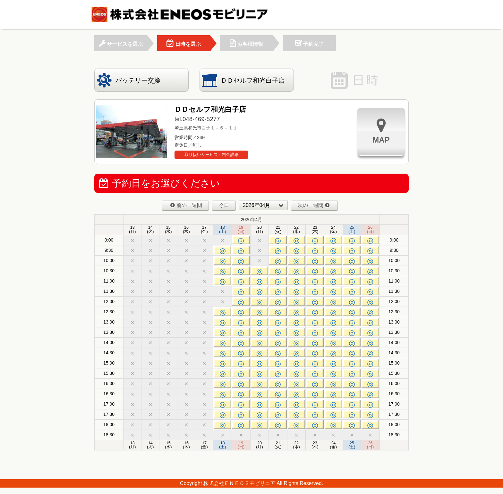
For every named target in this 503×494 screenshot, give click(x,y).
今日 (224, 205)
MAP (380, 131)
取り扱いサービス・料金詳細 (211, 154)
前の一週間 (186, 205)
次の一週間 (313, 205)
